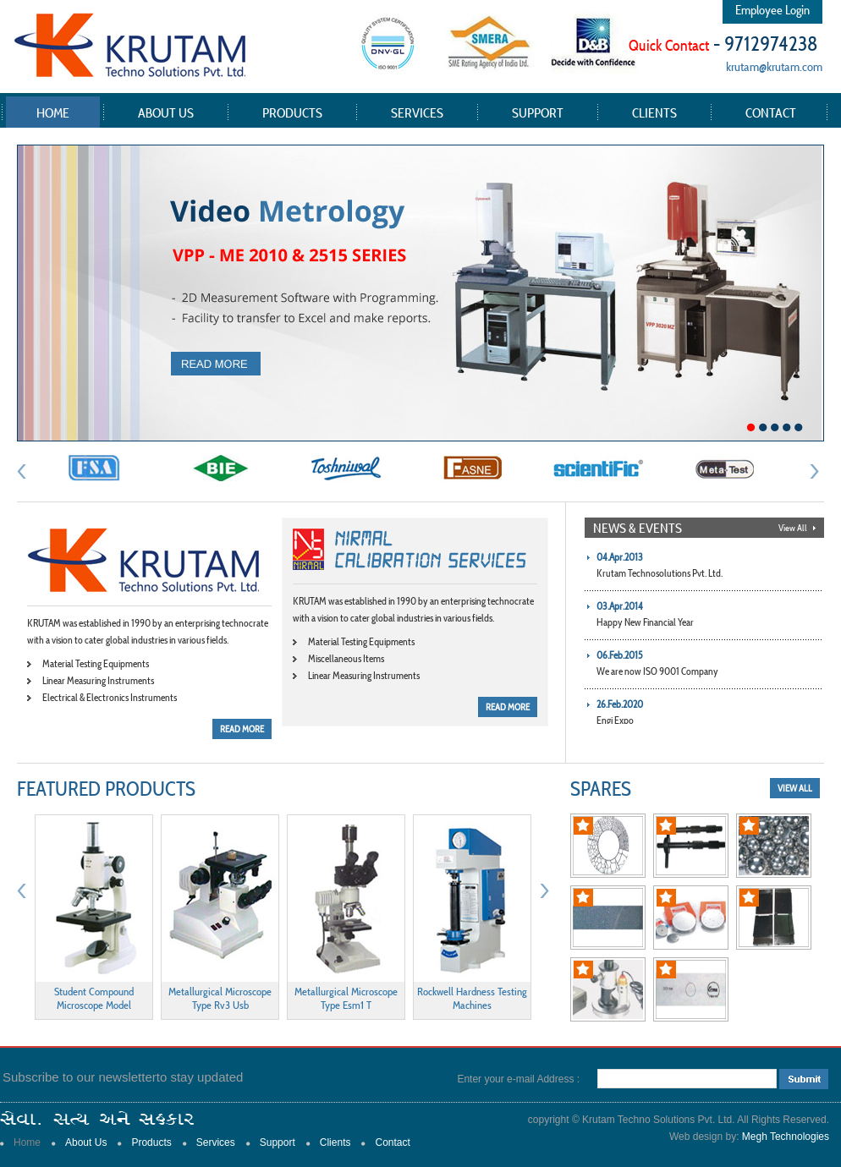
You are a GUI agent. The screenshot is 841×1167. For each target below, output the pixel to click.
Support (537, 112)
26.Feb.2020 (619, 704)
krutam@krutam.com (774, 66)
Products (292, 112)
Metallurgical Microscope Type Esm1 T (346, 998)
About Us (166, 112)
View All (792, 528)
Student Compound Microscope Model (94, 998)
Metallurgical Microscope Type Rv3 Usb (220, 998)
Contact (770, 112)
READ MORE (242, 729)
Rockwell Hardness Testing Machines (472, 998)
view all (795, 788)
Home (52, 112)
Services (417, 112)
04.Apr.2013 (619, 557)
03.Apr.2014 (619, 606)
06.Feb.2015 (619, 655)
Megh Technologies (785, 1136)
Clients (654, 112)
